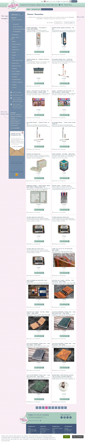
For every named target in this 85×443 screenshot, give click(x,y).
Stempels (14, 84)
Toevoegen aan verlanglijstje (34, 54)
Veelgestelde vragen (32, 429)
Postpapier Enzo (24, 5)
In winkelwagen (38, 51)
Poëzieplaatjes (15, 73)
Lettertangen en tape (17, 60)
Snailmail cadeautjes (17, 82)
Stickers (14, 87)
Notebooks (14, 68)
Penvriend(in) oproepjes (57, 428)
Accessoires (16, 24)
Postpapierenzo (55, 426)
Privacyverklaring (31, 434)
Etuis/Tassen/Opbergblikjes (18, 29)
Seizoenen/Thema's (16, 79)
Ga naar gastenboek (15, 127)
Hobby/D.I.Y (15, 46)
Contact (29, 433)
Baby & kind (54, 5)
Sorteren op (58, 22)
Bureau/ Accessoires (16, 20)
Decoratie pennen (16, 44)
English (29, 432)
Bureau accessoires (17, 26)
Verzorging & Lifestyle (35, 5)
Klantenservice (31, 426)
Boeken (13, 41)
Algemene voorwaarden (32, 430)
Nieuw (70, 5)
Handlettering (15, 49)
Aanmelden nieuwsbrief (34, 420)
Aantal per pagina (69, 22)
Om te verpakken (16, 71)
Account (29, 428)
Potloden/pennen (17, 31)
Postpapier (14, 76)
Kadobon (14, 55)
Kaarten (14, 52)
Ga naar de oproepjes (17, 146)
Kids (13, 57)
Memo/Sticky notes (16, 65)
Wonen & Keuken (46, 5)
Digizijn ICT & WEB (71, 441)
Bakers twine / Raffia (15, 38)
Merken (66, 5)
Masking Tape (15, 63)
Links (53, 433)
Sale (62, 5)
